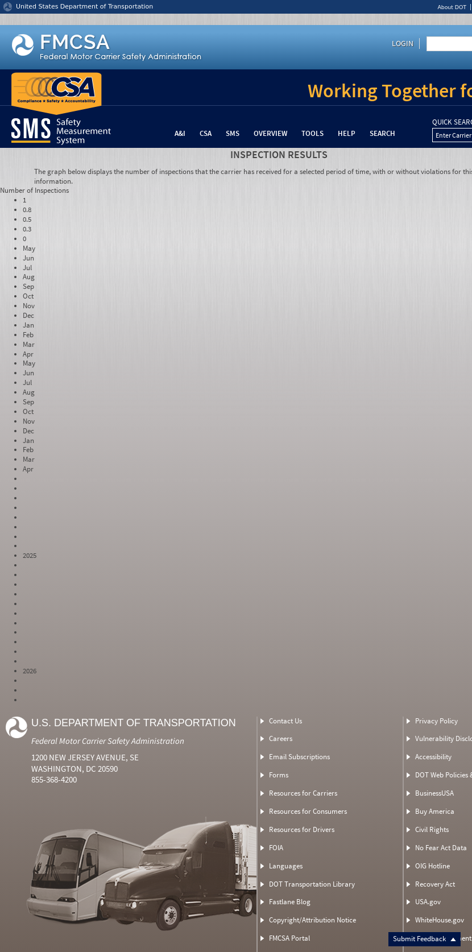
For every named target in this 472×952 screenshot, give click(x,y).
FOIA (276, 847)
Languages (286, 866)
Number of (34, 190)
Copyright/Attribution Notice (312, 920)
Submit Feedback (424, 938)
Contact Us (285, 721)
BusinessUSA (434, 793)
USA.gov (428, 902)
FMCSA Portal (289, 938)
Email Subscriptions (299, 756)
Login (402, 43)
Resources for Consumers (308, 811)
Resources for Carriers (303, 793)
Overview (270, 133)
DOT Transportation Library (312, 884)
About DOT (451, 7)
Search (382, 133)
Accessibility (433, 756)
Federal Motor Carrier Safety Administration (107, 740)
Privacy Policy (436, 721)
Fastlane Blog (289, 902)
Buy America (434, 811)
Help (346, 133)
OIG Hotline (432, 866)
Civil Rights (432, 829)
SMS (232, 133)
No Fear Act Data (441, 847)
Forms (278, 775)
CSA (206, 133)
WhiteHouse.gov (439, 920)
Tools (312, 133)
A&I (180, 133)
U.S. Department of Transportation (133, 723)
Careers (280, 738)
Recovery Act (435, 884)
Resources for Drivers (301, 829)
